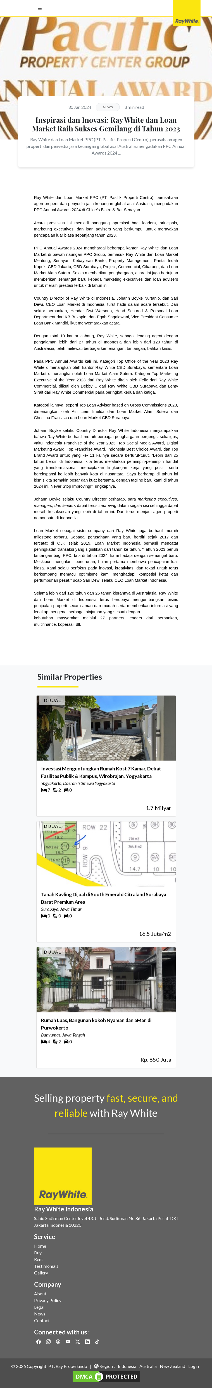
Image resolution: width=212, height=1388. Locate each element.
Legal (39, 1307)
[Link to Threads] (58, 1341)
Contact (42, 1320)
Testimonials (46, 1266)
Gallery (41, 1272)
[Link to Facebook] (39, 1341)
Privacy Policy (47, 1300)
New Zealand (172, 1366)
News (39, 1313)
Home (40, 1246)
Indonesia (127, 1366)
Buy (38, 1252)
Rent (38, 1259)
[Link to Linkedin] (87, 1341)
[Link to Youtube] (68, 1341)
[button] (39, 8)
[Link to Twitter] (78, 1341)
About (40, 1293)
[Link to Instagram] (48, 1341)
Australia (148, 1366)
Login (193, 1366)
